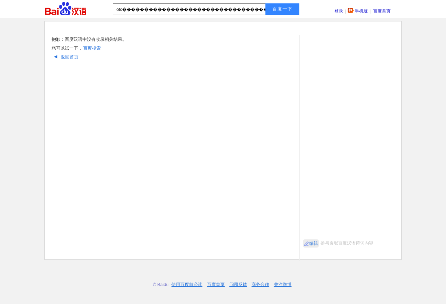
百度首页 (382, 11)
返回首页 (65, 57)
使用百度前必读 (186, 284)
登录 (338, 11)
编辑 (313, 243)
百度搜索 (92, 48)
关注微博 (283, 284)
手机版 (361, 11)
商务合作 (260, 284)
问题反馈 (238, 284)
